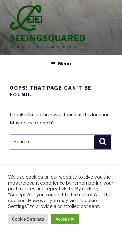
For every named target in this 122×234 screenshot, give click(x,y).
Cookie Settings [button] (28, 219)
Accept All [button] (65, 219)
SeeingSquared (48, 38)
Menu (61, 63)
